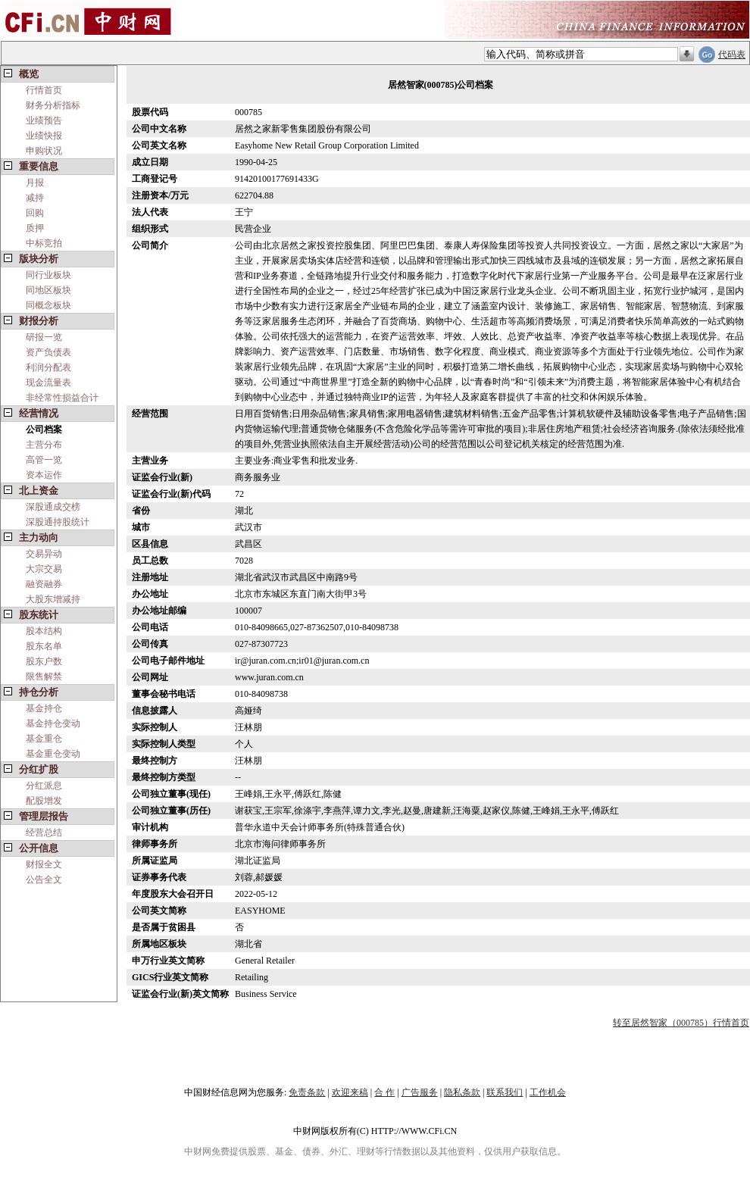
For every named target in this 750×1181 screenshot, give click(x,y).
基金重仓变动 (53, 753)
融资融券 (44, 584)
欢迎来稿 (350, 1092)
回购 (35, 213)
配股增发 (44, 800)
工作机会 (548, 1092)
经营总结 (44, 832)
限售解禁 (44, 676)
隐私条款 (462, 1092)
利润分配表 (48, 367)
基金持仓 (44, 708)
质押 (35, 228)
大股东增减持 (53, 599)
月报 (35, 182)
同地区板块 (48, 290)
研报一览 (44, 337)
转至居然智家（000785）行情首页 (681, 1022)
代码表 (731, 54)
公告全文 (44, 879)
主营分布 (44, 444)
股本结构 (44, 631)
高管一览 (44, 460)
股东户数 (44, 661)
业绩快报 (44, 135)
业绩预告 (44, 120)
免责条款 (307, 1092)
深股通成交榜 (53, 506)
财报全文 (44, 864)
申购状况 (44, 150)
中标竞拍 (44, 243)
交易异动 (44, 553)
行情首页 (44, 90)
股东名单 (44, 646)
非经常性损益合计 (62, 397)
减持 (35, 197)
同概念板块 (48, 305)
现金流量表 (48, 382)
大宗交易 (44, 569)
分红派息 (44, 785)
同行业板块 (48, 275)
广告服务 (420, 1092)
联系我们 (504, 1092)
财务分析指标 (53, 105)
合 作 (384, 1092)
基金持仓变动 (53, 723)
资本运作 (44, 475)
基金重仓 (44, 738)
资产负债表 (48, 352)
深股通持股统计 (57, 522)
